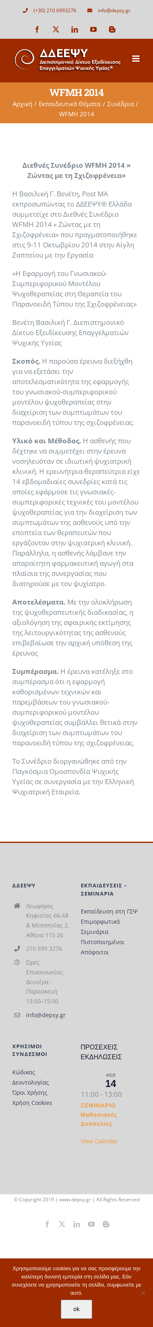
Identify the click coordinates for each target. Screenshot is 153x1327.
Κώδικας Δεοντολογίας (30, 1077)
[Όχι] (143, 1293)
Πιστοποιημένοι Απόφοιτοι (102, 947)
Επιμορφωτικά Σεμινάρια (100, 927)
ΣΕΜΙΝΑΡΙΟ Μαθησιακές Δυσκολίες (99, 1114)
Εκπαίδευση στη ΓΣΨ (109, 911)
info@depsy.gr (46, 1015)
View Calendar (99, 1141)
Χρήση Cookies (32, 1103)
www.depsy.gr (75, 1199)
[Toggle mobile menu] (136, 58)
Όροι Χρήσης (29, 1092)
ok (76, 1309)
